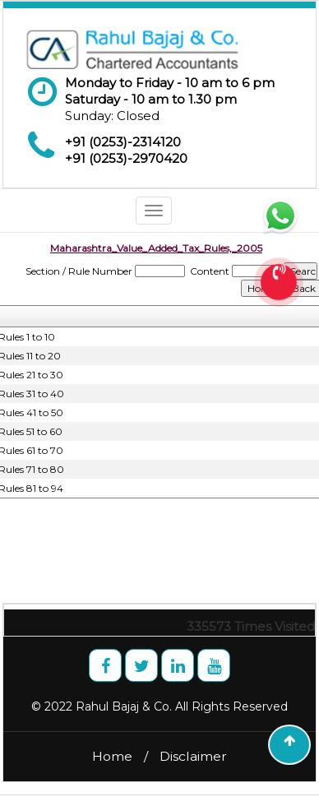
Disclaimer (193, 756)
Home (112, 756)
